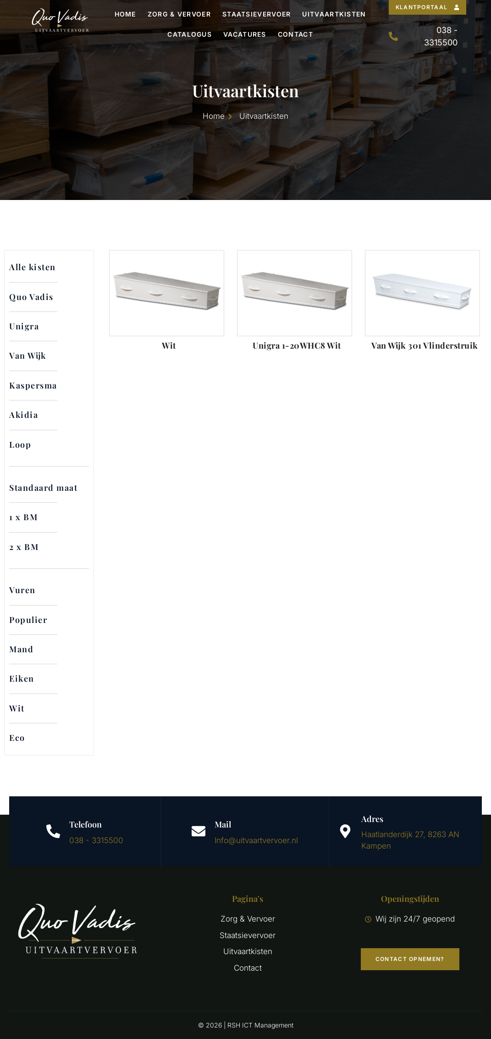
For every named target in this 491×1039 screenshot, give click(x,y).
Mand (21, 649)
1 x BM (23, 516)
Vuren (22, 589)
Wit (17, 708)
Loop (20, 444)
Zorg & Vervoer (179, 14)
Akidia (23, 414)
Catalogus (189, 34)
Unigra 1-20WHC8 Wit (297, 345)
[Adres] (345, 831)
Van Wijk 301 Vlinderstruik (424, 345)
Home (125, 14)
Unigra (24, 326)
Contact (295, 34)
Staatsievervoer (256, 14)
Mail (223, 824)
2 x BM (24, 546)
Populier (28, 619)
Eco (17, 737)
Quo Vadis (31, 296)
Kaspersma (33, 385)
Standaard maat (43, 487)
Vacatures (244, 34)
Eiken (21, 678)
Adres (372, 818)
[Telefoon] (53, 831)
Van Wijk (27, 355)
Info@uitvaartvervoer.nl (256, 840)
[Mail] (198, 831)
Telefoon (85, 824)
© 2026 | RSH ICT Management (245, 1025)
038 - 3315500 (96, 840)
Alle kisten (32, 266)
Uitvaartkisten (334, 14)
